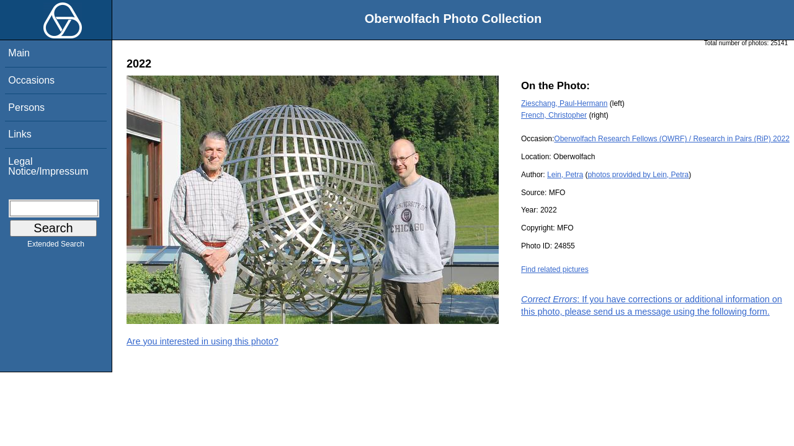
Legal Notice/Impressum (48, 166)
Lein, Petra (565, 174)
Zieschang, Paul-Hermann (564, 103)
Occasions (31, 80)
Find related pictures (555, 269)
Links (19, 134)
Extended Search (55, 246)
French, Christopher (554, 115)
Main (19, 53)
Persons (26, 107)
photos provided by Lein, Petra (638, 174)
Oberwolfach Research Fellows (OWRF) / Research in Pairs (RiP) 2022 (671, 138)
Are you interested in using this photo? (203, 341)
